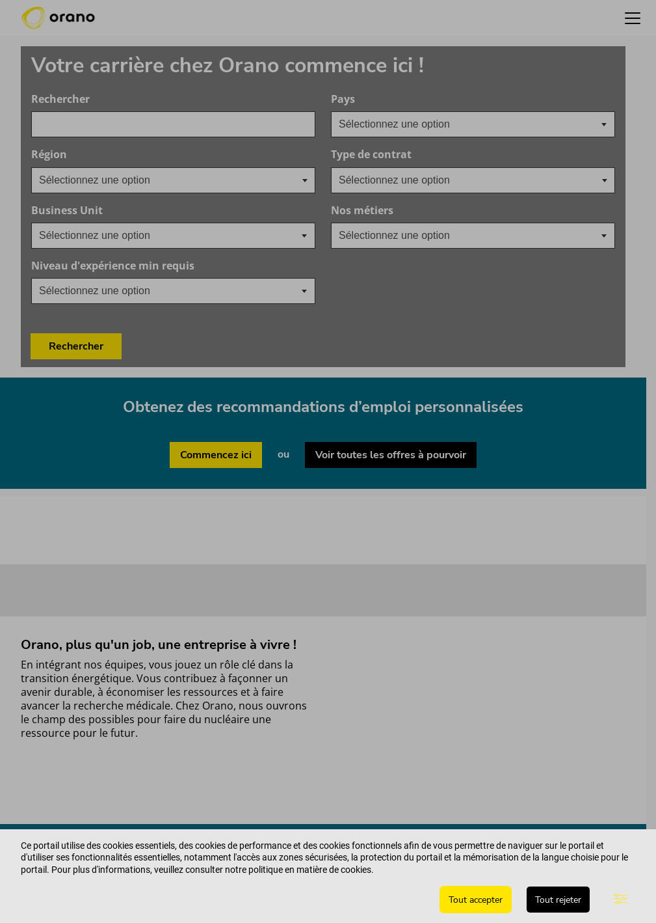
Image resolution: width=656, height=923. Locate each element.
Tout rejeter (558, 900)
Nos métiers (424, 210)
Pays (405, 99)
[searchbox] (104, 180)
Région (49, 154)
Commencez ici (216, 400)
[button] (632, 18)
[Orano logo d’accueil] (58, 18)
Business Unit (129, 210)
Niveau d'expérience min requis (173, 266)
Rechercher (60, 99)
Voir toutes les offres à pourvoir (390, 400)
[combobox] (173, 124)
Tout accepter (476, 900)
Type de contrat (371, 154)
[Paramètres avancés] (620, 900)
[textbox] (405, 124)
